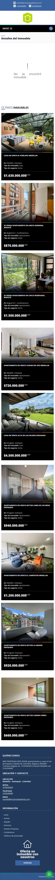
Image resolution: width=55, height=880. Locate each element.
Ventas (7, 818)
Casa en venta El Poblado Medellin (21, 156)
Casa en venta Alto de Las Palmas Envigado (25, 435)
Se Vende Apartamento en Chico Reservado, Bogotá (24, 297)
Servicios (7, 825)
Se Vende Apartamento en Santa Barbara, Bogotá (24, 226)
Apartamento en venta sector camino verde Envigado (25, 716)
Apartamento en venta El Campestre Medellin (26, 575)
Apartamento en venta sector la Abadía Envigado (23, 646)
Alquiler (7, 822)
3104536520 (36, 6)
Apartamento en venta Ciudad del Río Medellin (26, 365)
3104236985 (21, 6)
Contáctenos (9, 832)
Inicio (3, 36)
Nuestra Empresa (11, 829)
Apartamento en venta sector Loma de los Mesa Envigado (27, 506)
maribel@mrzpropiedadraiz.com (16, 799)
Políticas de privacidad (13, 836)
